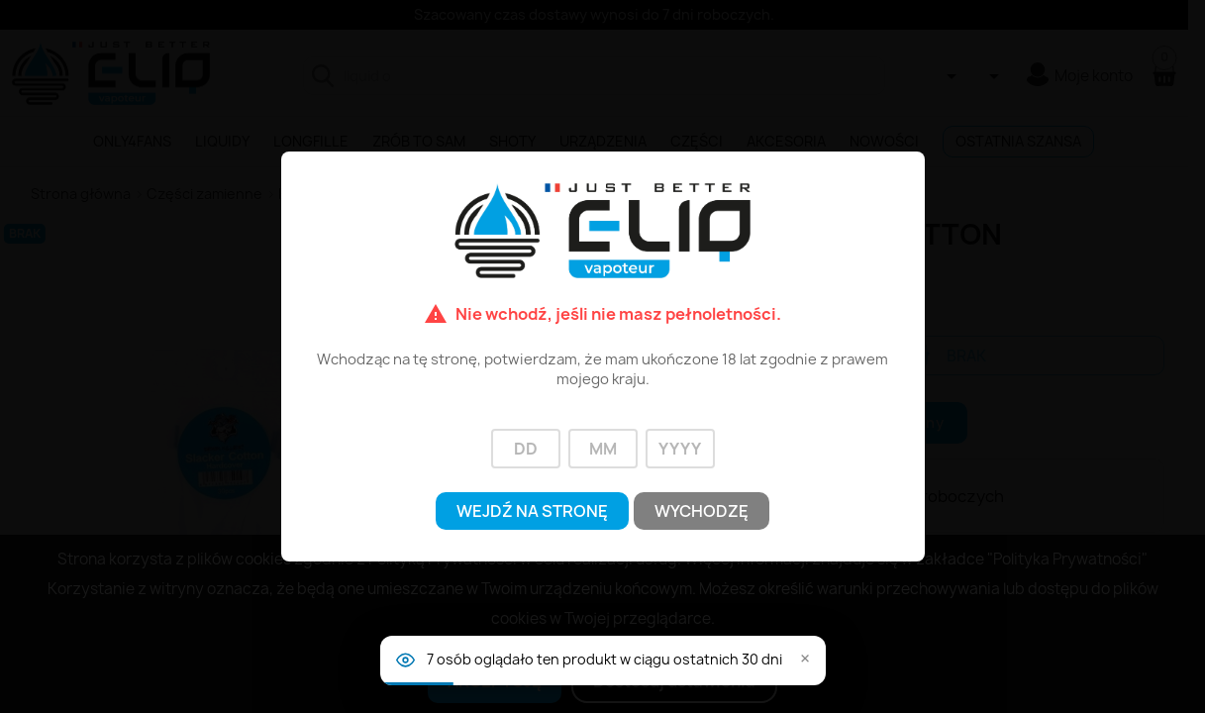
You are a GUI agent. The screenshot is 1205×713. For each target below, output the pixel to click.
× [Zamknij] (805, 659)
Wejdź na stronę (532, 511)
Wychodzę (701, 511)
